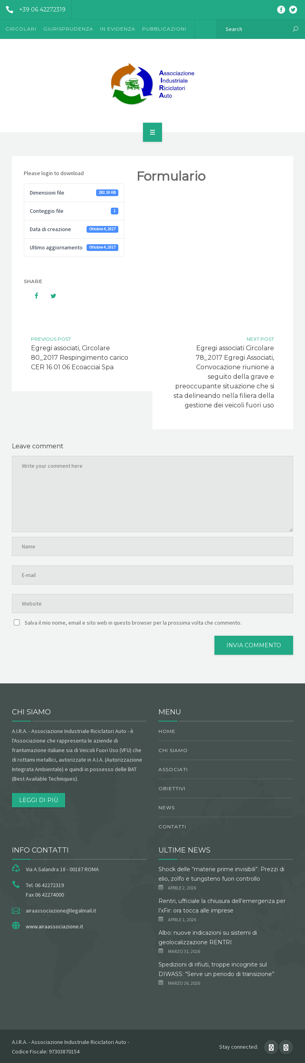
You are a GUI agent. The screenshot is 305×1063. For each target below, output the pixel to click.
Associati (173, 769)
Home (167, 731)
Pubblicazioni (164, 29)
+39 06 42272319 (33, 9)
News (166, 807)
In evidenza (117, 29)
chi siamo (173, 750)
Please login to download (54, 173)
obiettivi (171, 788)
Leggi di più (38, 800)
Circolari (21, 29)
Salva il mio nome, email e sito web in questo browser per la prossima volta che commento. (133, 622)
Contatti (172, 827)
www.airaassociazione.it (54, 926)
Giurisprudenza (68, 29)
